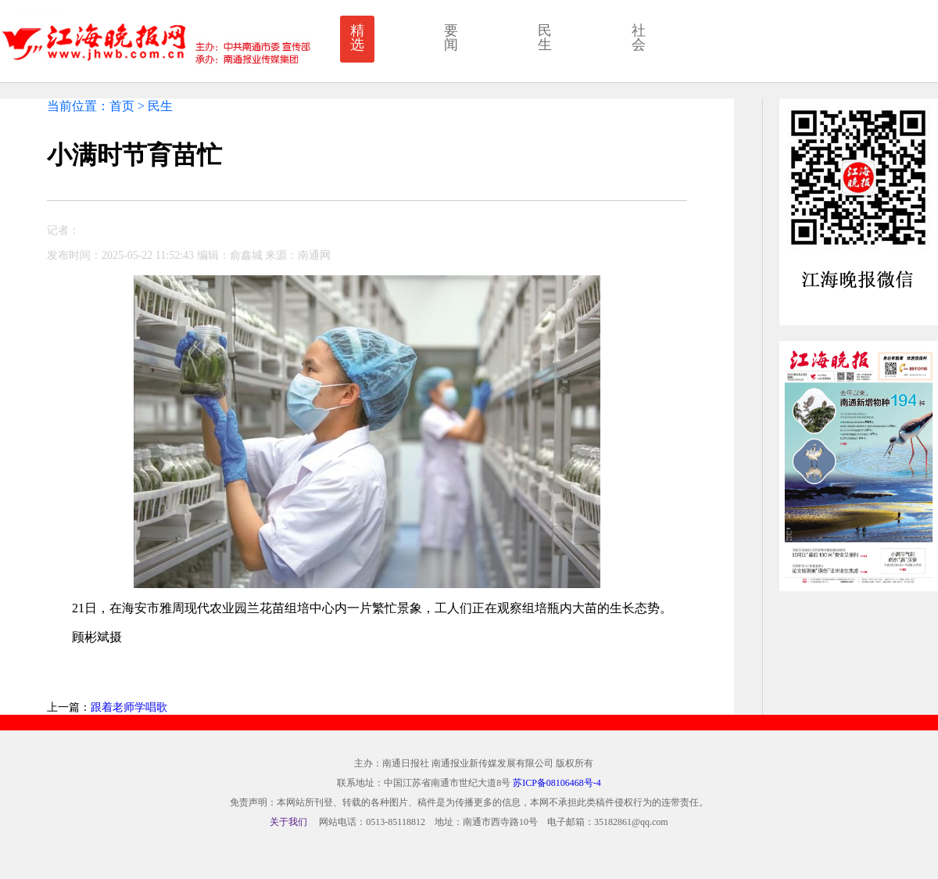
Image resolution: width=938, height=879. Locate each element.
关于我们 (288, 821)
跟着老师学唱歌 (129, 707)
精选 (357, 37)
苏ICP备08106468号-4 (557, 782)
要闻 (451, 37)
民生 (545, 37)
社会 (639, 37)
